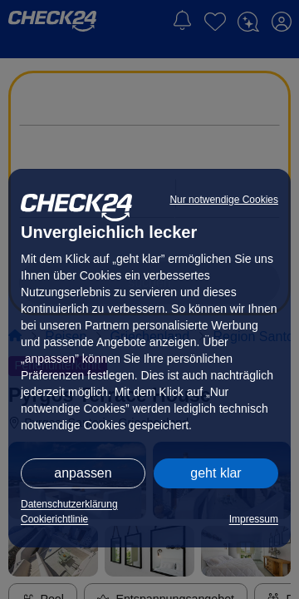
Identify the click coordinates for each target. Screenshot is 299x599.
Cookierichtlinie (54, 519)
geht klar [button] (215, 473)
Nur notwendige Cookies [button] (223, 199)
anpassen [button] (82, 473)
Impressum (253, 519)
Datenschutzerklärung (69, 504)
